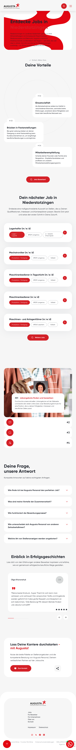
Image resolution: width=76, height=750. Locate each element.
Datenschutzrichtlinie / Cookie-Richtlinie (18, 742)
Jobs (29, 712)
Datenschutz (43, 727)
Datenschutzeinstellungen (44, 742)
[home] (11, 6)
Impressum (32, 727)
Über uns (31, 719)
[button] (64, 6)
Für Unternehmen (34, 717)
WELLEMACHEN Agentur (62, 743)
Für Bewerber (32, 715)
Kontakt (31, 722)
